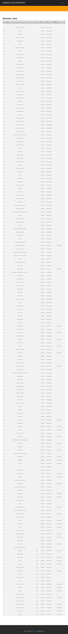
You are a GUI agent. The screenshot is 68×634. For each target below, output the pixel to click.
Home (62, 2)
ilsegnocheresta (34, 630)
